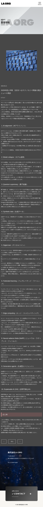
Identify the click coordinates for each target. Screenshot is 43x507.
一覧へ (12, 441)
